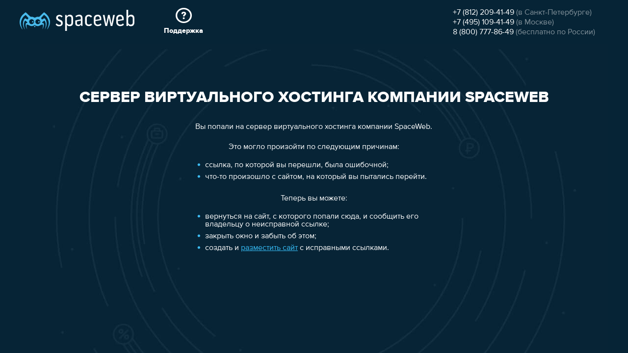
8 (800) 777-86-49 (483, 32)
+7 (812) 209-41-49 (483, 13)
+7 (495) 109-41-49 (483, 22)
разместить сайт (269, 248)
